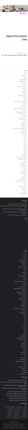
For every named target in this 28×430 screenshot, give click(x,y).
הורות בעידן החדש (23, 106)
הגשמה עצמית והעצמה (22, 95)
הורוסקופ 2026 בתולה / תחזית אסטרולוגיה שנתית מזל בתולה (16, 393)
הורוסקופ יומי (24, 103)
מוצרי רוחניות (24, 133)
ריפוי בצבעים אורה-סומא (22, 186)
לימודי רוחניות (24, 130)
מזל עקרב (24, 148)
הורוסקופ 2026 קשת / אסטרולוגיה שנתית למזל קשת (17, 398)
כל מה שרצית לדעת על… (22, 117)
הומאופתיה (24, 97)
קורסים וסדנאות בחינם (22, 179)
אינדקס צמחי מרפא (23, 79)
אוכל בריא (24, 254)
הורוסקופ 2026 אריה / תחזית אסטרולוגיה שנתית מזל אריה (17, 391)
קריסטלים (24, 363)
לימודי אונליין (24, 123)
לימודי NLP (24, 121)
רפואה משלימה (23, 188)
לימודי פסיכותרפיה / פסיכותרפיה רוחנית (19, 128)
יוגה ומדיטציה (24, 115)
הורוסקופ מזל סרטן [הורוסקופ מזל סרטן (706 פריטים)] (9, 413)
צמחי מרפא (24, 170)
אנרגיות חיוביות (23, 83)
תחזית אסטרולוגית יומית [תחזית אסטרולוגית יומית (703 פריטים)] (15, 417)
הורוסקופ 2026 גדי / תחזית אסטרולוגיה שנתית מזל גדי (17, 400)
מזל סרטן (24, 146)
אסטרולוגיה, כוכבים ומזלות (22, 86)
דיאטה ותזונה (24, 92)
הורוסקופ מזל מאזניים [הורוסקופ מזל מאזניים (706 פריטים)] (17, 413)
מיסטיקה (25, 161)
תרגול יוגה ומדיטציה (23, 193)
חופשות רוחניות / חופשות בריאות (21, 112)
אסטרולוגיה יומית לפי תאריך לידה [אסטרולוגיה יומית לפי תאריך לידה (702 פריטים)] (10, 407)
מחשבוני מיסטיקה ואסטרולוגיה (21, 157)
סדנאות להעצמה (23, 164)
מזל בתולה (24, 137)
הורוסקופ (24, 99)
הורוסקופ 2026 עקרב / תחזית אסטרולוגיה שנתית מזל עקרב (16, 396)
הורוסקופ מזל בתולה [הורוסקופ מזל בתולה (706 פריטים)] (23, 411)
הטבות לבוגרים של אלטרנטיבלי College (19, 108)
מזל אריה (24, 135)
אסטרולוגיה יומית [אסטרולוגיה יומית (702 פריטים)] (19, 407)
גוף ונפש (25, 90)
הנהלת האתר (24, 53)
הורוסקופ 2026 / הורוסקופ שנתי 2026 (20, 101)
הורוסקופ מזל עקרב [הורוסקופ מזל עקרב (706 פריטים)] (23, 415)
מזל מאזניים (24, 144)
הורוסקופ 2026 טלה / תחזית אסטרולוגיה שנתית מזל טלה (17, 204)
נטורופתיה (17, 424)
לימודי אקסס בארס (23, 124)
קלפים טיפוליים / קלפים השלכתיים (20, 181)
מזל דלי (25, 141)
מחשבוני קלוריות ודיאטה (22, 159)
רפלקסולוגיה (24, 192)
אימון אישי (24, 77)
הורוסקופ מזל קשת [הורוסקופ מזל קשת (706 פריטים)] (16, 415)
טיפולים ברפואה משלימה (22, 113)
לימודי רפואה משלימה (22, 132)
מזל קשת (24, 150)
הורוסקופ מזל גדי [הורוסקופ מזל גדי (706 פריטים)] (16, 411)
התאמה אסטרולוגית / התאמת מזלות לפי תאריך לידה (14, 55)
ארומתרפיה (24, 88)
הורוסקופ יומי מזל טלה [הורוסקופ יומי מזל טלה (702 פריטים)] (18, 409)
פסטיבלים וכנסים (23, 166)
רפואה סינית (24, 190)
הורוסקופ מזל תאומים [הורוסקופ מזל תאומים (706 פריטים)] (23, 417)
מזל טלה (25, 143)
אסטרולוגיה (24, 84)
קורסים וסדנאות (23, 177)
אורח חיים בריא (23, 75)
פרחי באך (24, 168)
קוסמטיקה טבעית (23, 173)
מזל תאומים (24, 153)
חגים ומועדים (24, 110)
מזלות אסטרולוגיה (23, 155)
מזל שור (25, 152)
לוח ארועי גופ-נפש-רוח (22, 119)
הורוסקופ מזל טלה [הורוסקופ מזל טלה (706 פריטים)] (23, 413)
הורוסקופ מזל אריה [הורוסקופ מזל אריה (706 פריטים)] (10, 409)
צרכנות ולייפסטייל (23, 172)
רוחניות (25, 184)
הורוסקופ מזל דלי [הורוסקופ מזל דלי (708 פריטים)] (10, 411)
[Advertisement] (14, 235)
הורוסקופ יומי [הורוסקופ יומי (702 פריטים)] (24, 409)
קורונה (25, 175)
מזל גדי (25, 139)
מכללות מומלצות (23, 343)
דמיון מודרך (24, 274)
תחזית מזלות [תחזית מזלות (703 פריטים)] (8, 417)
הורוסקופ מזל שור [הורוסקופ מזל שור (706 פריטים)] (9, 415)
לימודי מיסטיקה (23, 126)
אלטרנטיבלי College (23, 81)
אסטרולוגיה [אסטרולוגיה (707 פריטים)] (24, 407)
